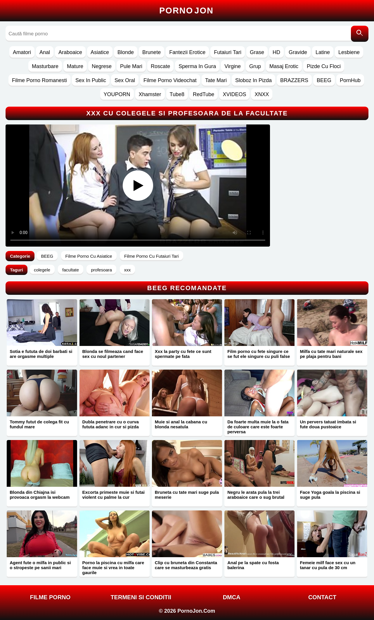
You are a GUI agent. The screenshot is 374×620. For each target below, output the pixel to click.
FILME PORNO (50, 597)
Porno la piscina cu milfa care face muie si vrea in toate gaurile (113, 567)
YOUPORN (117, 94)
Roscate (160, 66)
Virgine (232, 66)
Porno (186, 10)
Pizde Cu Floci (324, 66)
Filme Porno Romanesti (39, 80)
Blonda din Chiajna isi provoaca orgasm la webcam (40, 495)
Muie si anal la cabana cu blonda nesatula (181, 424)
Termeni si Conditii (140, 597)
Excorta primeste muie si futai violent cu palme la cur (113, 495)
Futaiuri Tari (227, 52)
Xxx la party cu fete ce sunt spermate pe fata (183, 354)
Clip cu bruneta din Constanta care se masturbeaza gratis (186, 565)
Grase (257, 52)
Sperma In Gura (197, 66)
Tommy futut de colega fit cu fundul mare (39, 424)
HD (276, 52)
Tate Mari (216, 80)
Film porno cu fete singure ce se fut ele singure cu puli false (258, 354)
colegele (42, 269)
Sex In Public (90, 80)
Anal (44, 52)
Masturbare (45, 66)
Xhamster (150, 94)
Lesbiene (349, 52)
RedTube (203, 94)
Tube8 (177, 94)
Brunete (151, 52)
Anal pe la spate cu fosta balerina (253, 565)
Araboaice (70, 52)
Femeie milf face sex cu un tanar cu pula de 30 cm (327, 565)
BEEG (324, 80)
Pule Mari (131, 66)
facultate (70, 269)
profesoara (101, 269)
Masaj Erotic (283, 66)
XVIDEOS (234, 94)
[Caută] (359, 34)
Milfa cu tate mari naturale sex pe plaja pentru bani (331, 354)
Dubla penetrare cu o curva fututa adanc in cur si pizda (110, 424)
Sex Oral (125, 80)
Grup (255, 66)
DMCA (231, 597)
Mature (75, 66)
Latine (323, 52)
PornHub (350, 80)
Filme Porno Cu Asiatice (88, 256)
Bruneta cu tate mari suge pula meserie (187, 495)
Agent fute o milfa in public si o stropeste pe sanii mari (40, 565)
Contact (322, 597)
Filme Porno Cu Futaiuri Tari (151, 256)
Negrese (102, 66)
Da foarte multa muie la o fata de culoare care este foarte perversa (257, 426)
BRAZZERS (294, 80)
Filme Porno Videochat (170, 80)
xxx (127, 269)
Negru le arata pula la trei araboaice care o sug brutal (255, 495)
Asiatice (100, 52)
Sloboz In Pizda (253, 80)
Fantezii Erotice (187, 52)
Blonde (125, 52)
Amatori (22, 52)
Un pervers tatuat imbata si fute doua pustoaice (328, 424)
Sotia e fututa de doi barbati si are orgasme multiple (41, 354)
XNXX (261, 94)
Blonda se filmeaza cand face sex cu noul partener (112, 354)
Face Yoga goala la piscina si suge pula (330, 495)
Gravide (298, 52)
